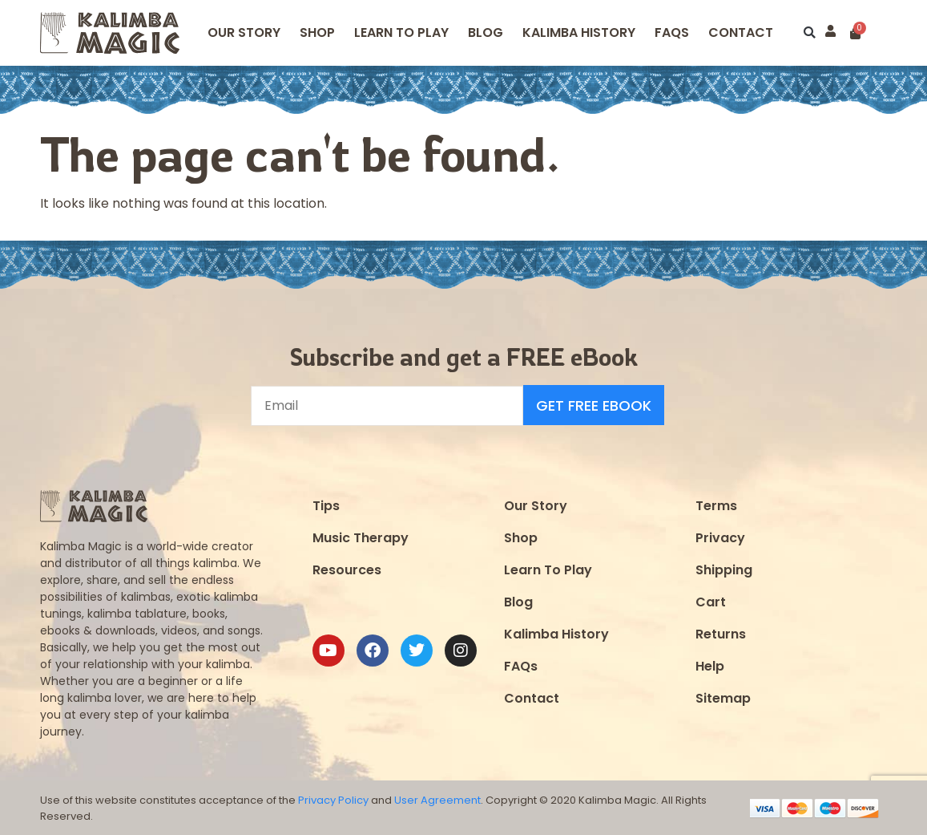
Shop (317, 32)
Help (709, 665)
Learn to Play (401, 32)
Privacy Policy (333, 800)
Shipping (723, 569)
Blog (485, 32)
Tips (326, 505)
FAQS (672, 32)
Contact (740, 32)
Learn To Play (548, 569)
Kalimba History (578, 32)
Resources (346, 569)
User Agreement (437, 800)
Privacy (720, 537)
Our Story (244, 32)
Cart (710, 601)
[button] (809, 33)
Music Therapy (360, 537)
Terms (716, 505)
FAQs (521, 665)
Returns (720, 633)
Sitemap (723, 697)
